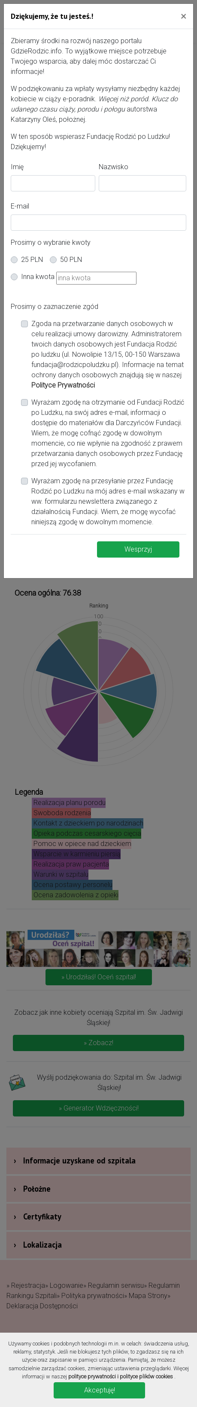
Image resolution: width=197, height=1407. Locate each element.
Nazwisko (113, 167)
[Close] (183, 16)
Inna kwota (38, 277)
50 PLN (71, 260)
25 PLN (32, 260)
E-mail (20, 206)
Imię (17, 167)
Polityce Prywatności (63, 385)
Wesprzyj (138, 549)
